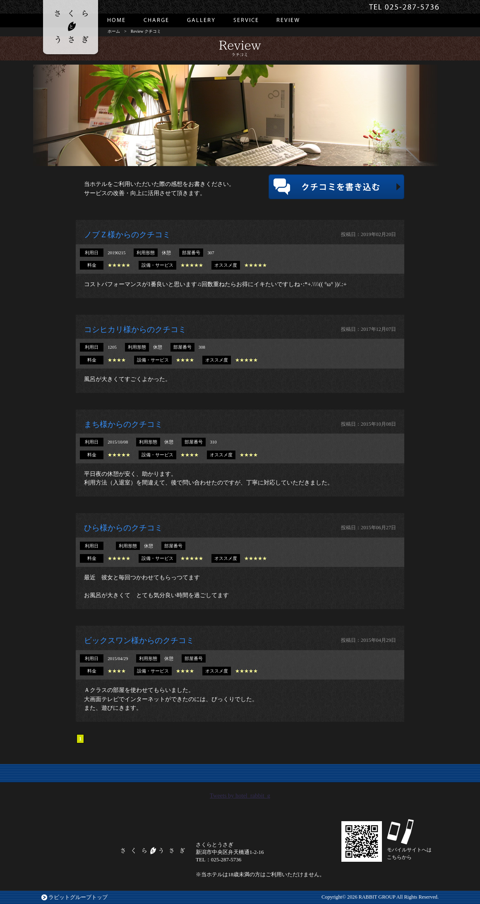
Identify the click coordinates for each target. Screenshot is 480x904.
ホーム (114, 31)
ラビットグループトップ (78, 897)
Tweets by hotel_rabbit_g (240, 795)
